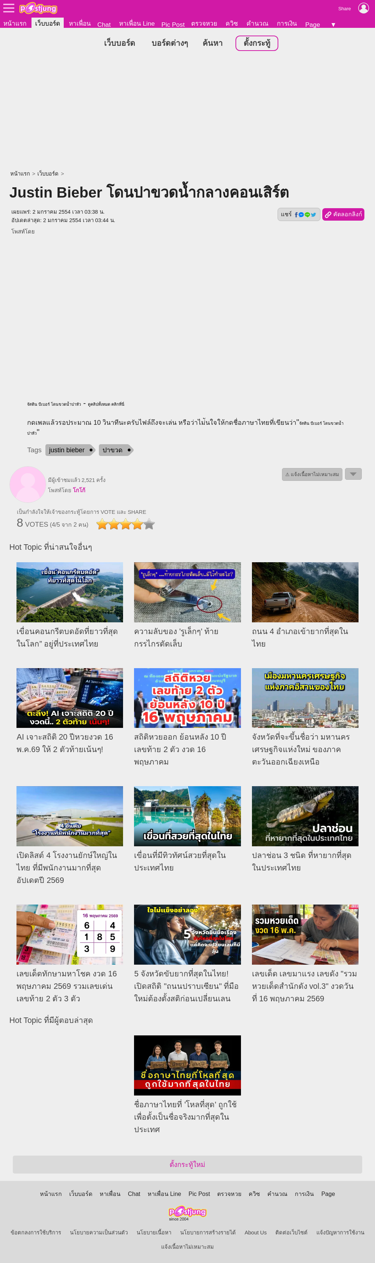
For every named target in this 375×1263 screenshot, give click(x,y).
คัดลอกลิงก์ (343, 215)
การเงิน (287, 23)
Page (312, 24)
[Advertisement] (187, 111)
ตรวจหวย (204, 23)
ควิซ (232, 23)
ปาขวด (113, 450)
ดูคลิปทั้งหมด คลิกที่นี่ (106, 404)
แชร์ (299, 214)
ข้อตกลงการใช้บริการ (36, 1233)
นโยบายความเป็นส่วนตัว (99, 1233)
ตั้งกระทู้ (257, 43)
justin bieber (67, 450)
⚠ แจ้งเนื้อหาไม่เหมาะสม (312, 475)
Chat (104, 24)
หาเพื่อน (80, 23)
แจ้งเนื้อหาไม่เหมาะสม (187, 1247)
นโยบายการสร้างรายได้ (208, 1233)
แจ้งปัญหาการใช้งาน (340, 1233)
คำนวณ (257, 23)
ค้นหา (213, 43)
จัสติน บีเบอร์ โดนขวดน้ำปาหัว (54, 404)
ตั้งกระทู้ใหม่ (187, 1164)
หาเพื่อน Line (137, 23)
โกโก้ (79, 491)
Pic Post (173, 24)
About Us (256, 1233)
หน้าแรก (14, 23)
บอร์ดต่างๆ (170, 43)
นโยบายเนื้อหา (154, 1233)
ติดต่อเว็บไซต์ (291, 1233)
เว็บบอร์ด (47, 23)
